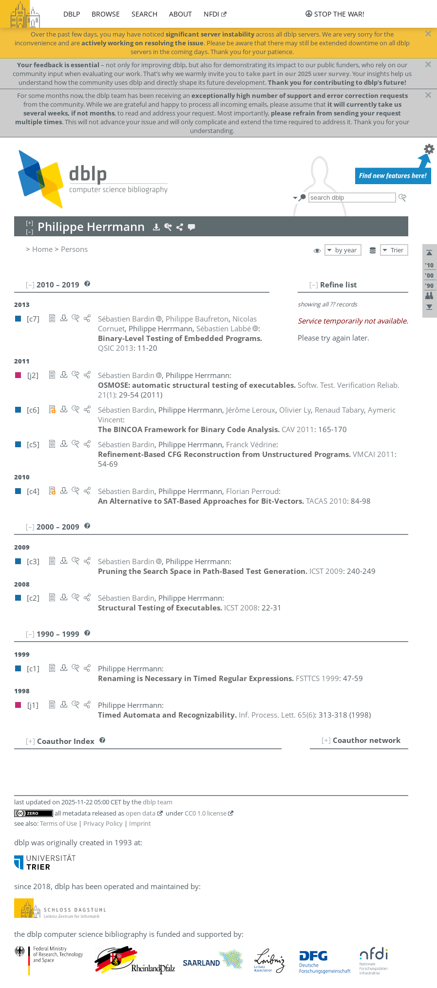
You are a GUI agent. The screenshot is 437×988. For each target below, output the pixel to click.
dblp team (157, 802)
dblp (71, 14)
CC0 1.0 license (206, 813)
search (144, 14)
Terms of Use (58, 823)
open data (140, 813)
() (277, 715)
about (180, 14)
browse (106, 14)
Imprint (140, 823)
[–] (313, 284)
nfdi (211, 14)
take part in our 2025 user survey (297, 73)
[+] (326, 740)
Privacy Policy (103, 823)
